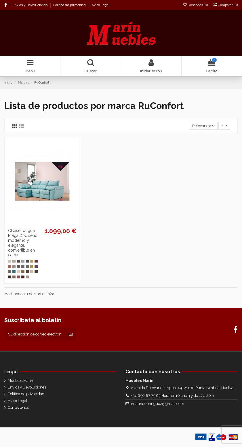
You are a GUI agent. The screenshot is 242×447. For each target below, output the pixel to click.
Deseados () (196, 5)
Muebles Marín (20, 380)
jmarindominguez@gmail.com (157, 403)
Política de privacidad (70, 5)
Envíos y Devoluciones (30, 5)
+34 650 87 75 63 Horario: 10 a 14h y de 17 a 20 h (172, 395)
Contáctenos (18, 407)
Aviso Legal (100, 5)
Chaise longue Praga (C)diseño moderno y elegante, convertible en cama (22, 242)
